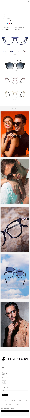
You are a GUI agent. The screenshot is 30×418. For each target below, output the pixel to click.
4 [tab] (15, 54)
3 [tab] (14, 54)
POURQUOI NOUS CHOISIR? (5, 379)
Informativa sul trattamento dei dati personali (12, 402)
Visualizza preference (15, 415)
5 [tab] (16, 54)
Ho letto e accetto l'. (10, 402)
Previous (5, 9)
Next (26, 9)
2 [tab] (13, 54)
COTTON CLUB (4, 394)
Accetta (15, 410)
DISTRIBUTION (3, 380)
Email (2, 399)
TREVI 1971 (3, 395)
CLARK (3, 389)
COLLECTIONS (4, 381)
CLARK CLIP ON (4, 390)
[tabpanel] (5, 51)
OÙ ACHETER (3, 382)
